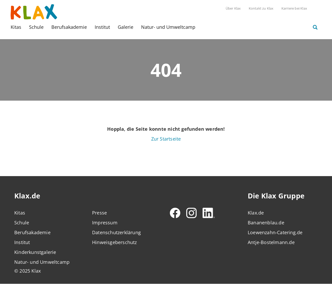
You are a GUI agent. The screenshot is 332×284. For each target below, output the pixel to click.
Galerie (125, 27)
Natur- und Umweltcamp (168, 27)
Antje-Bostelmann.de (271, 242)
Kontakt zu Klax (261, 8)
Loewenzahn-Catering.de (275, 232)
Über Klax (233, 8)
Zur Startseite (166, 139)
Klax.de (256, 213)
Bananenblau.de (266, 222)
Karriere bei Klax (294, 8)
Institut (102, 27)
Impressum (104, 222)
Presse (99, 213)
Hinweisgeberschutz (114, 242)
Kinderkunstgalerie (35, 252)
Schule (36, 27)
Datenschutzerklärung (116, 232)
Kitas (16, 27)
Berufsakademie (69, 27)
